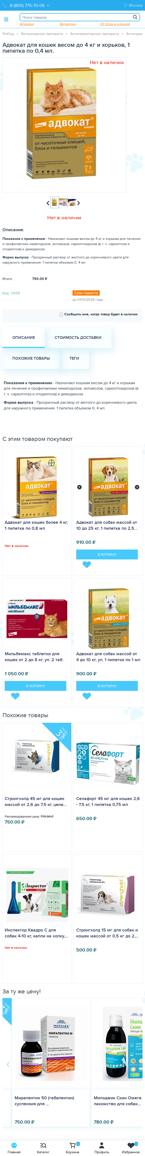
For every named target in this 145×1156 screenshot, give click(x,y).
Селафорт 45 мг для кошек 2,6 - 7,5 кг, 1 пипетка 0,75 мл (108, 801)
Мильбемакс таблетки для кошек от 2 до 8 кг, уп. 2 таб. (34, 657)
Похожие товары (31, 358)
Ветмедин (68, 23)
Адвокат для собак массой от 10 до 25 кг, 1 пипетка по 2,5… (106, 525)
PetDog (8, 33)
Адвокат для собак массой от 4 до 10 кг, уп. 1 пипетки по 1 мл (108, 657)
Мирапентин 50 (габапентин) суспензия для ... (44, 1101)
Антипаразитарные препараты (94, 33)
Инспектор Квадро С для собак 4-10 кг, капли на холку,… (36, 933)
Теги (74, 358)
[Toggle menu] (6, 19)
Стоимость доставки (78, 337)
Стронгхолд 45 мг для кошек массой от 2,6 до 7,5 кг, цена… (36, 801)
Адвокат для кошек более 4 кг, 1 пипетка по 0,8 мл (36, 525)
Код (5, 293)
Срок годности (86, 292)
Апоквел (27, 23)
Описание (23, 337)
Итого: (7, 278)
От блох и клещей (115, 23)
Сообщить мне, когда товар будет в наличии (99, 314)
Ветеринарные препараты (42, 33)
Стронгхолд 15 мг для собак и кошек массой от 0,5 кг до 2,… (107, 933)
